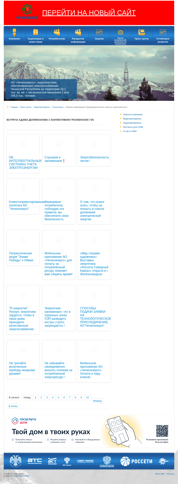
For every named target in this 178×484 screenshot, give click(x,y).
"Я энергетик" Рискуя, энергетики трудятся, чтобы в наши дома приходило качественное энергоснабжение (22, 318)
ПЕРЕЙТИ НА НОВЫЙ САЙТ (89, 13)
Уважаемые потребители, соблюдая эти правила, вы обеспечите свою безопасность (56, 210)
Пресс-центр (142, 38)
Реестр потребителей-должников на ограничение (120, 41)
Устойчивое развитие (162, 40)
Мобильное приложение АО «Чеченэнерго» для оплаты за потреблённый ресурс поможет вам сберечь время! (58, 264)
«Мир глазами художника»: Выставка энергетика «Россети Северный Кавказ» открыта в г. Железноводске (94, 264)
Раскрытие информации (78, 40)
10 (87, 397)
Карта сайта (160, 474)
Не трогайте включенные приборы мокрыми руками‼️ (22, 368)
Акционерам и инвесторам (35, 40)
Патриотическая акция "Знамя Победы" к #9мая (21, 257)
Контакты (170, 474)
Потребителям (57, 38)
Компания (14, 38)
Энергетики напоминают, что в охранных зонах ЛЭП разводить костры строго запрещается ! (57, 316)
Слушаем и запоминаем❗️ (55, 159)
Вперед (97, 401)
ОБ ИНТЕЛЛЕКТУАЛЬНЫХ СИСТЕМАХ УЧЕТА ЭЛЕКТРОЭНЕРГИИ (25, 163)
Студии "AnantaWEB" (21, 476)
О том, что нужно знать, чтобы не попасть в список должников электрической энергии (92, 210)
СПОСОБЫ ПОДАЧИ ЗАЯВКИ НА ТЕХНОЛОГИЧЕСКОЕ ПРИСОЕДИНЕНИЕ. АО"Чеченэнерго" (95, 316)
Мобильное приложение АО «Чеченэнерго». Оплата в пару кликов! (91, 370)
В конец (13, 406)
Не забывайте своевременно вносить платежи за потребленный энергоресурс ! (58, 370)
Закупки (99, 38)
